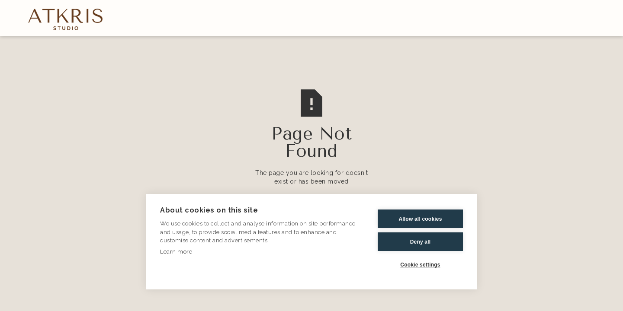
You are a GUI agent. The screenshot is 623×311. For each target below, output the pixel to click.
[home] (66, 18)
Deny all (420, 242)
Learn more (176, 251)
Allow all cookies (420, 219)
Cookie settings (420, 265)
